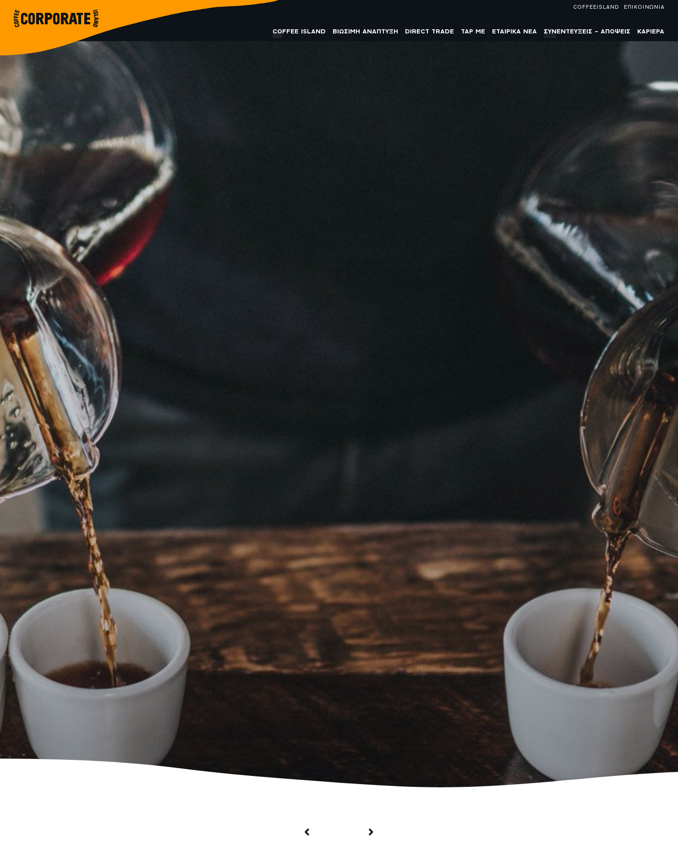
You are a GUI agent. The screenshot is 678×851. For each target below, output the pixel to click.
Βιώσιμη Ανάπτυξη (365, 31)
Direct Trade (429, 31)
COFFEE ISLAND (299, 31)
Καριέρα (650, 31)
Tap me (473, 31)
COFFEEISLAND (596, 7)
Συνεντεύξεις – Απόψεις (587, 31)
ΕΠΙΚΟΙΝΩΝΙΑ (643, 7)
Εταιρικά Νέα (514, 31)
